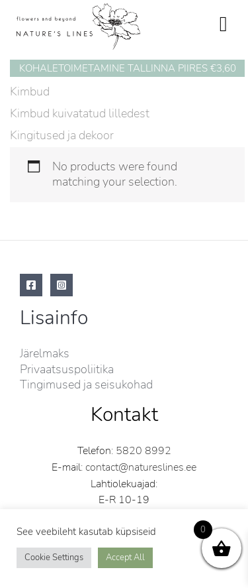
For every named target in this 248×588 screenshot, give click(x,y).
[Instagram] (61, 285)
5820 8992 (143, 450)
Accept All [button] (125, 557)
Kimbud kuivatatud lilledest (79, 113)
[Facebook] (31, 285)
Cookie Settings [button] (53, 557)
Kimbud (30, 91)
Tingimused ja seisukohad (86, 384)
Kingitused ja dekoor (62, 135)
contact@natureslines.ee (140, 467)
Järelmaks (44, 353)
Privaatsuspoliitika (67, 369)
